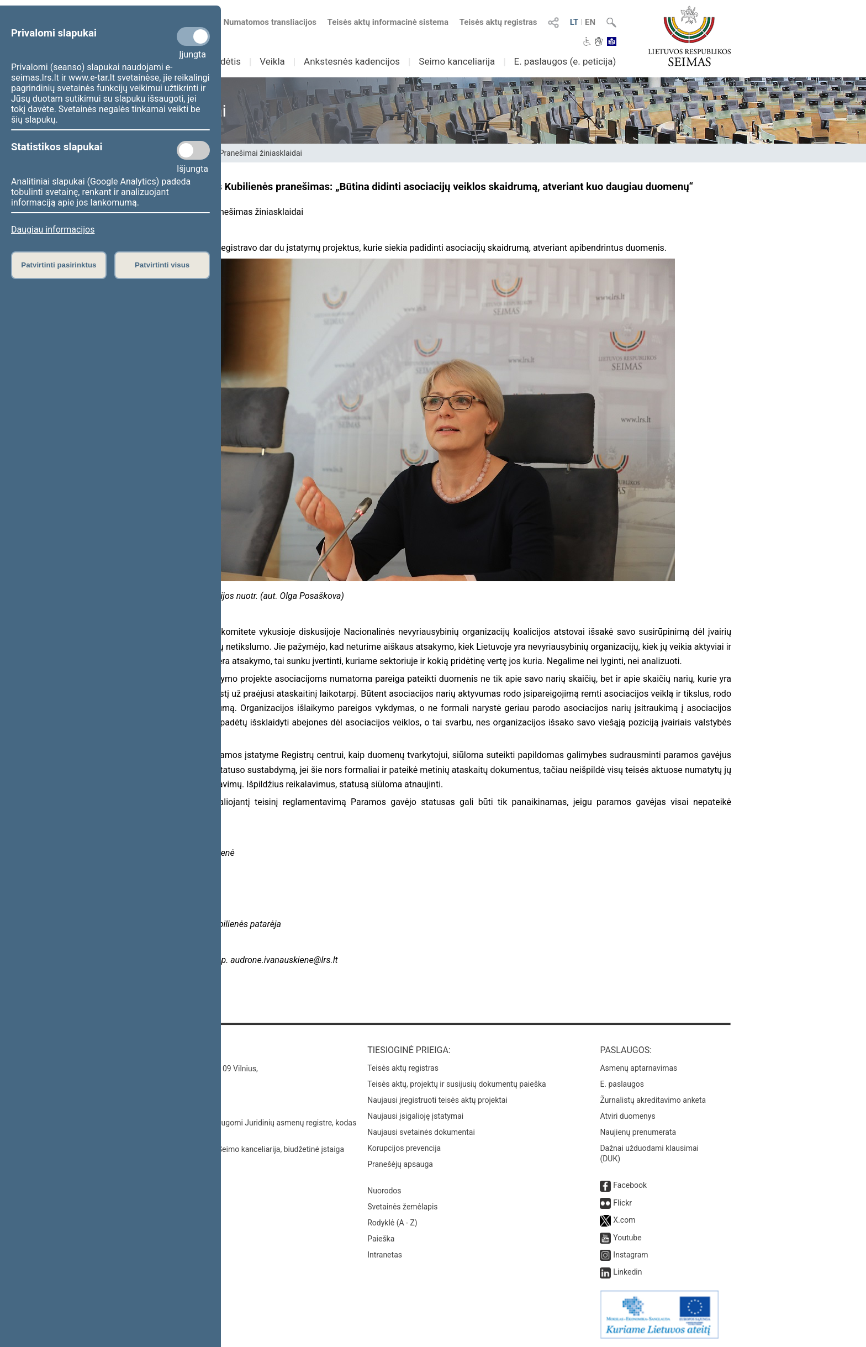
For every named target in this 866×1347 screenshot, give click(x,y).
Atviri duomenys (627, 1116)
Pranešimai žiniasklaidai (260, 153)
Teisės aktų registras (498, 22)
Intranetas (384, 1254)
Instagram (630, 1254)
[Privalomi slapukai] (193, 36)
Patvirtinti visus (162, 265)
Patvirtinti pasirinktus (58, 265)
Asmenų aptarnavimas (638, 1068)
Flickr (622, 1202)
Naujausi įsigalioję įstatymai (415, 1116)
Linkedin (627, 1271)
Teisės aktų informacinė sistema (388, 22)
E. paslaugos (622, 1084)
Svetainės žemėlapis (402, 1206)
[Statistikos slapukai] (193, 150)
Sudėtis (225, 61)
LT (574, 22)
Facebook (630, 1185)
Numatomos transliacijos (263, 22)
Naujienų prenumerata (638, 1132)
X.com (624, 1220)
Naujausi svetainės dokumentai (421, 1132)
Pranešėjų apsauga (400, 1164)
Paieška (380, 1238)
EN (590, 22)
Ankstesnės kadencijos (352, 61)
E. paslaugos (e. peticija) (565, 61)
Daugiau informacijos (52, 229)
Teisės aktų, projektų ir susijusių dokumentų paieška (456, 1084)
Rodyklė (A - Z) (392, 1222)
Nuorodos (384, 1190)
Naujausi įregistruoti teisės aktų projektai (437, 1100)
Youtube (627, 1237)
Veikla (272, 61)
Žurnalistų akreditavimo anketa (653, 1100)
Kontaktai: (159, 1050)
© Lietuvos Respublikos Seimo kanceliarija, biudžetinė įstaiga (239, 1149)
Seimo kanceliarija (457, 61)
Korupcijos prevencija (404, 1148)
